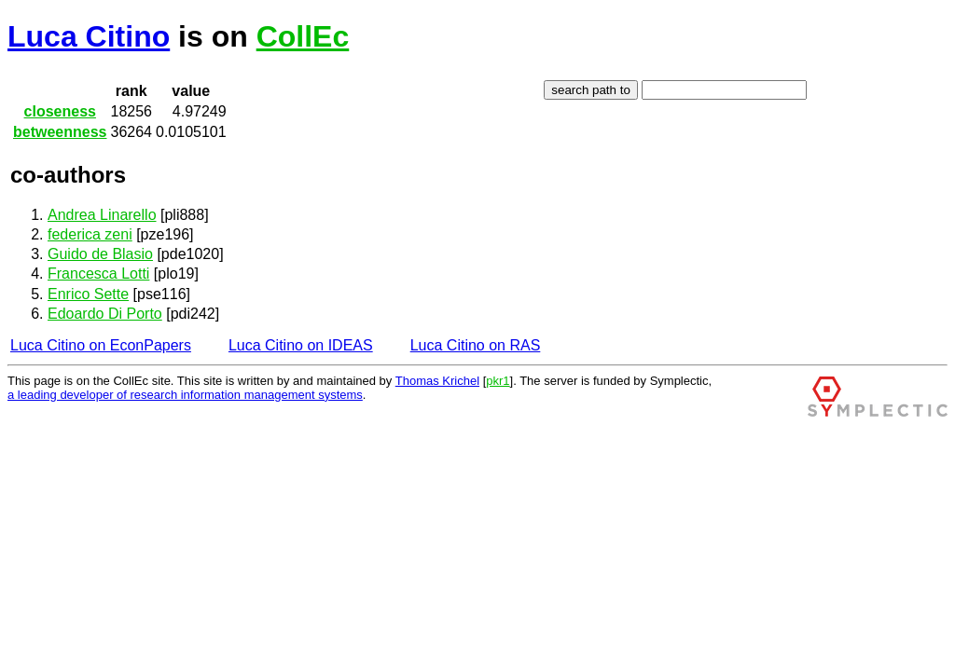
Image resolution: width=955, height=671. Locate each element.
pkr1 (497, 381)
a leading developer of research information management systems (185, 395)
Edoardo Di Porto (105, 314)
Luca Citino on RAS (475, 345)
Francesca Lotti (98, 273)
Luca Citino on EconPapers (100, 345)
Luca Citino (88, 36)
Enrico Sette (88, 294)
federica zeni (90, 234)
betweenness (59, 132)
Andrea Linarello (102, 215)
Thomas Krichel (437, 381)
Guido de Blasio (100, 254)
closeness (60, 111)
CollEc (303, 36)
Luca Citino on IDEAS (300, 345)
